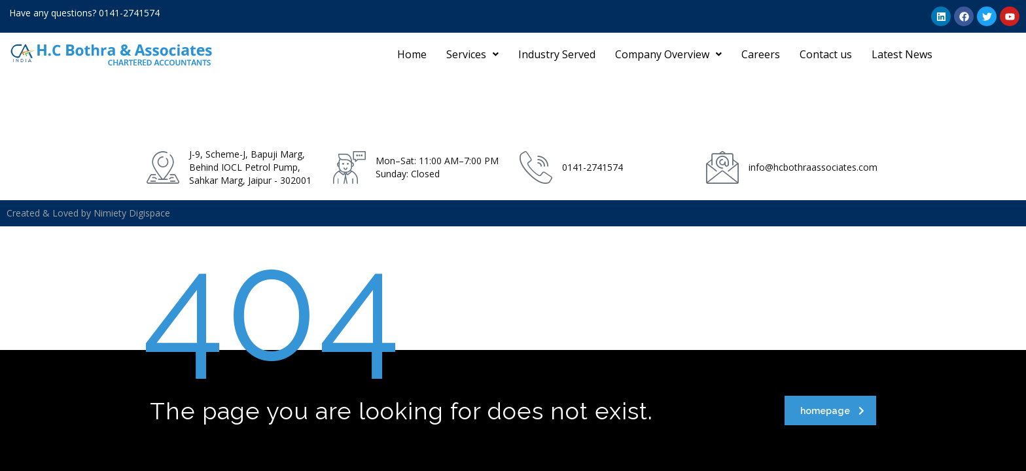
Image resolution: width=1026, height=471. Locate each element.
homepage (832, 411)
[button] (472, 54)
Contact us (826, 54)
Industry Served (556, 54)
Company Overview (668, 54)
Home (412, 54)
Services (472, 54)
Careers (760, 54)
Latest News (902, 54)
